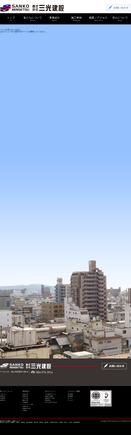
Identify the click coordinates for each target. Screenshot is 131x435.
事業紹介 (26, 391)
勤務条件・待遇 (49, 398)
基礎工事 (25, 396)
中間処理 (25, 402)
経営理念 (2, 396)
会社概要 (70, 394)
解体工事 (25, 400)
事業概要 (70, 396)
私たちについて (6, 391)
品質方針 (2, 400)
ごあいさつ (3, 394)
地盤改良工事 (26, 408)
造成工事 (25, 394)
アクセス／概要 (74, 391)
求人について (50, 391)
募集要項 (47, 400)
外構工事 (25, 406)
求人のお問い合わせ (51, 402)
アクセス (70, 400)
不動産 (24, 410)
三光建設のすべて (50, 394)
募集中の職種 (49, 396)
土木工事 (25, 398)
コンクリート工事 (28, 404)
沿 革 (70, 398)
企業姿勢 (2, 398)
